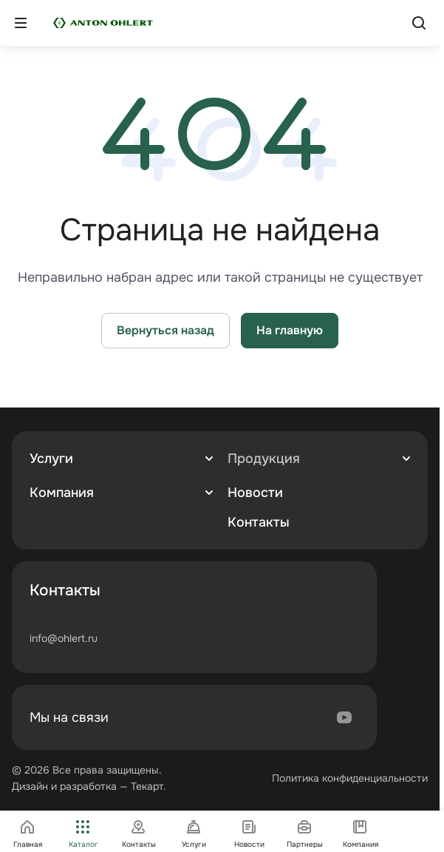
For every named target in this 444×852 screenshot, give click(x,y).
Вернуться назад (165, 330)
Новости (255, 492)
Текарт (147, 786)
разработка (88, 786)
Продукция (264, 458)
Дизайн (30, 786)
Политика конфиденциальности (350, 778)
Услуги (51, 458)
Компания (62, 492)
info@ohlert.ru (64, 638)
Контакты (259, 522)
